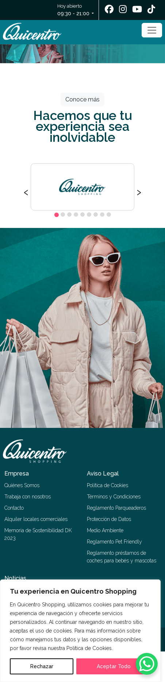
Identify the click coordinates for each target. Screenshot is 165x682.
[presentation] (26, 191)
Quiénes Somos (21, 485)
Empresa (16, 473)
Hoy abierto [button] (74, 10)
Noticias (15, 578)
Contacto (14, 508)
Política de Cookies (107, 485)
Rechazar (41, 666)
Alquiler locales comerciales (36, 519)
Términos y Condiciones (114, 497)
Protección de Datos (109, 519)
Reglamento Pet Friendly (114, 542)
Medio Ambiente (105, 530)
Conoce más (82, 99)
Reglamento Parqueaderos (116, 508)
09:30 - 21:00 (73, 13)
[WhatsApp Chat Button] (147, 664)
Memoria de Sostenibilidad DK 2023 (38, 534)
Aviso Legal (103, 473)
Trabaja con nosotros (27, 497)
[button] (56, 214)
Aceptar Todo (114, 666)
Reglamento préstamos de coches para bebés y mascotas (121, 556)
